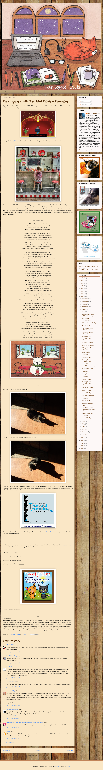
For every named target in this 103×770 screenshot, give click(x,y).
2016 (82, 443)
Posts (82, 101)
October (84, 304)
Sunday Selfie (86, 325)
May (83, 424)
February (85, 432)
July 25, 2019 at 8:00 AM (13, 663)
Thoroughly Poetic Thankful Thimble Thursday (87, 338)
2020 (82, 294)
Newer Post (6, 750)
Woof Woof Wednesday (88, 342)
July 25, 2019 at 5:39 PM (13, 727)
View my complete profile (86, 150)
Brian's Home (50, 532)
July (83, 312)
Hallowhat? (85, 354)
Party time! (85, 371)
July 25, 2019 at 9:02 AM (13, 678)
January (84, 434)
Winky (96, 269)
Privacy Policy (28, 92)
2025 (82, 280)
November (85, 301)
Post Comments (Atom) (41, 755)
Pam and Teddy (11, 691)
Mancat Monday (86, 393)
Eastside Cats (10, 667)
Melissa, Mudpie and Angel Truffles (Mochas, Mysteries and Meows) (25, 722)
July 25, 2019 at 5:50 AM (13, 652)
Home (6, 92)
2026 (82, 278)
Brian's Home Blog (11, 656)
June (83, 421)
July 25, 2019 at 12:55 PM (13, 705)
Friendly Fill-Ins (86, 357)
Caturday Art (85, 376)
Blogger (68, 766)
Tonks (92, 269)
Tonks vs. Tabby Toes (88, 345)
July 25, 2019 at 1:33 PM (13, 718)
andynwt (56, 766)
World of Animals (11, 716)
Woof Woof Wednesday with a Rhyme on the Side (88, 409)
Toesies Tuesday (86, 390)
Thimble (82, 269)
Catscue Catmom (11, 682)
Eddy (87, 266)
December (85, 298)
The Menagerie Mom (94, 113)
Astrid (81, 266)
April (84, 426)
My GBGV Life (11, 645)
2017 (82, 440)
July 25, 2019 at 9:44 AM (13, 687)
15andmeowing (67, 545)
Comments (83, 104)
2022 (82, 288)
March (84, 429)
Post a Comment (9, 742)
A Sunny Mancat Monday (89, 323)
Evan (93, 266)
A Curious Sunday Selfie (88, 395)
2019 (82, 296)
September (85, 306)
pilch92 (8, 731)
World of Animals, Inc (13, 709)
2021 (82, 291)
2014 (82, 448)
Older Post (70, 750)
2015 (82, 445)
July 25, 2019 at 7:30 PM (13, 738)
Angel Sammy (15, 141)
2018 (82, 437)
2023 (82, 286)
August (84, 309)
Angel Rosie (16, 92)
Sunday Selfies (86, 352)
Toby (88, 269)
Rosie (98, 267)
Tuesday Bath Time (87, 368)
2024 (82, 283)
